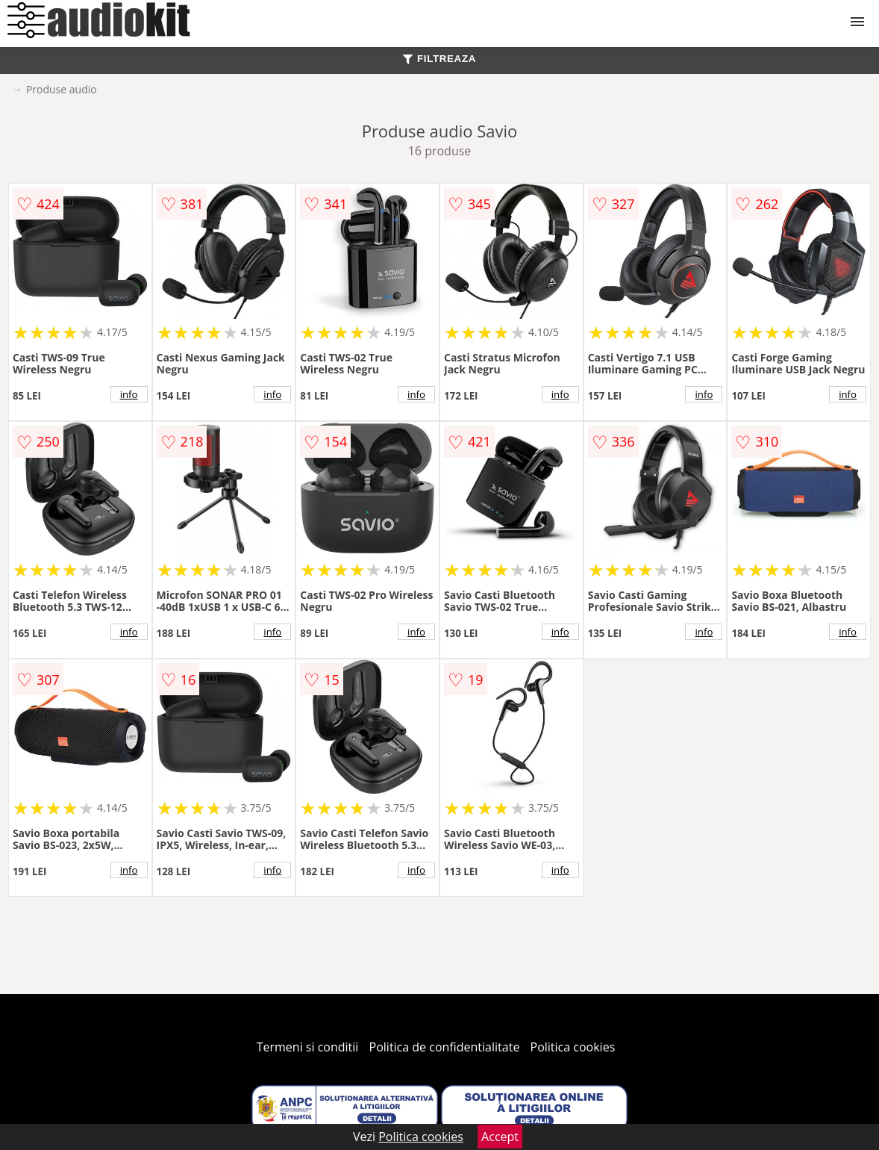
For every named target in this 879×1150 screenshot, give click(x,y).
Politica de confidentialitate (444, 1047)
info (129, 394)
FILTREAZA (439, 58)
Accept (500, 1136)
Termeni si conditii (308, 1047)
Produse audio (61, 89)
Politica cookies (573, 1047)
